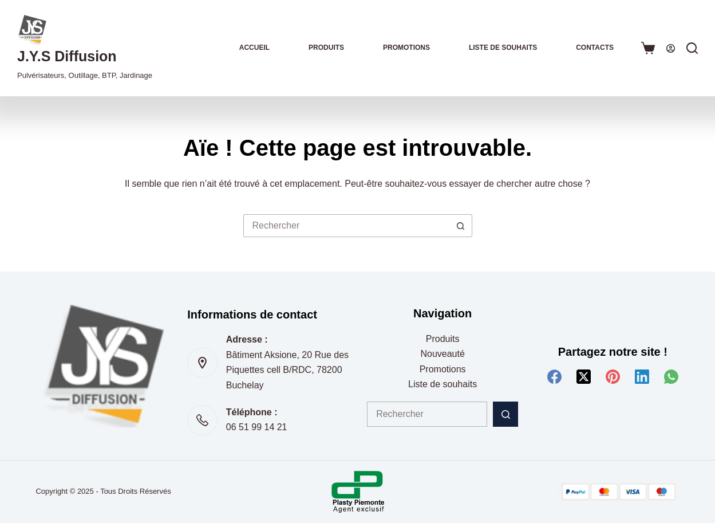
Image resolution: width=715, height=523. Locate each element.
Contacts (595, 48)
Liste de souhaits (503, 48)
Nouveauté (442, 354)
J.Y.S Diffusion (67, 56)
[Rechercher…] (346, 225)
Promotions (406, 48)
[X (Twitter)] (583, 376)
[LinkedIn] (642, 376)
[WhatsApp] (671, 376)
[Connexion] (670, 48)
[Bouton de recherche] (460, 225)
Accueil (254, 48)
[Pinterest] (613, 376)
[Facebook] (554, 376)
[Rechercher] (692, 48)
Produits (326, 48)
